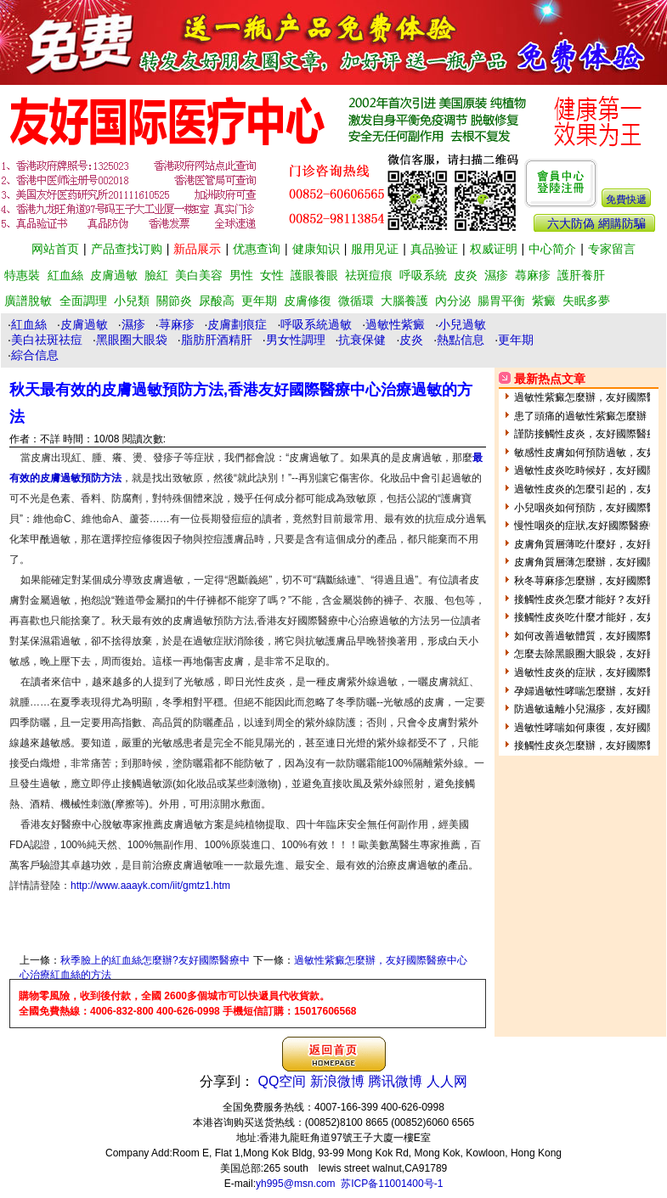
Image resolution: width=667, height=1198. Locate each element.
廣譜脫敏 (28, 300)
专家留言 (612, 249)
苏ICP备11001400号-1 (392, 1184)
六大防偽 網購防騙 (596, 223)
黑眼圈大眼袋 (131, 339)
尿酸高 (217, 300)
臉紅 (156, 275)
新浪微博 (337, 1081)
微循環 (356, 300)
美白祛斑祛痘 (46, 339)
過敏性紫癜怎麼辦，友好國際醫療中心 (380, 960)
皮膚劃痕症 (237, 324)
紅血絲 (65, 275)
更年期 (259, 300)
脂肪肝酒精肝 (216, 339)
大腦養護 (404, 300)
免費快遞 (626, 199)
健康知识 (316, 249)
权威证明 (493, 249)
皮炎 (466, 275)
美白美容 (199, 275)
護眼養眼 (314, 275)
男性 (241, 275)
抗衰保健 (362, 339)
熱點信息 (460, 339)
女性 (272, 275)
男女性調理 (295, 339)
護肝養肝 (581, 275)
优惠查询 (256, 249)
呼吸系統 (423, 275)
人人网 (447, 1081)
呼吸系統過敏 (316, 324)
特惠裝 (22, 275)
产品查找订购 (126, 249)
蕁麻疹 (533, 275)
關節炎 (174, 300)
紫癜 (544, 300)
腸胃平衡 (501, 300)
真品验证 (434, 249)
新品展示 (197, 249)
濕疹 (496, 275)
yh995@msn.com (296, 1184)
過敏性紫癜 (395, 324)
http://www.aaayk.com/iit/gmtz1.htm (150, 885)
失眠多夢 (586, 300)
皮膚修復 (307, 300)
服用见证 (375, 249)
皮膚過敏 (114, 275)
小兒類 (132, 300)
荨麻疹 (177, 324)
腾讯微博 (395, 1081)
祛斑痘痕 (369, 275)
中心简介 (552, 249)
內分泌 (453, 300)
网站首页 (55, 249)
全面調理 (83, 300)
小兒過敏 (462, 324)
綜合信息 (35, 355)
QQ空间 (282, 1081)
